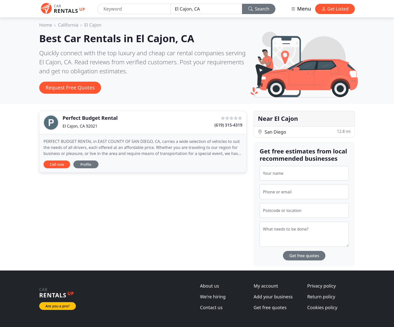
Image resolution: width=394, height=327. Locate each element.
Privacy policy (321, 286)
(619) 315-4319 (228, 125)
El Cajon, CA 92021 (80, 126)
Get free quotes (304, 255)
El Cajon (92, 25)
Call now (57, 164)
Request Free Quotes (70, 87)
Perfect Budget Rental (90, 118)
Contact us (211, 307)
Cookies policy (322, 307)
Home (45, 25)
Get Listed (335, 9)
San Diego (304, 132)
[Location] (206, 9)
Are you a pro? (57, 306)
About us (209, 286)
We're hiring (213, 297)
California (68, 25)
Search (258, 9)
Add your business (273, 297)
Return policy (321, 297)
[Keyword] (134, 9)
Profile (85, 164)
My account (266, 286)
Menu (301, 8)
